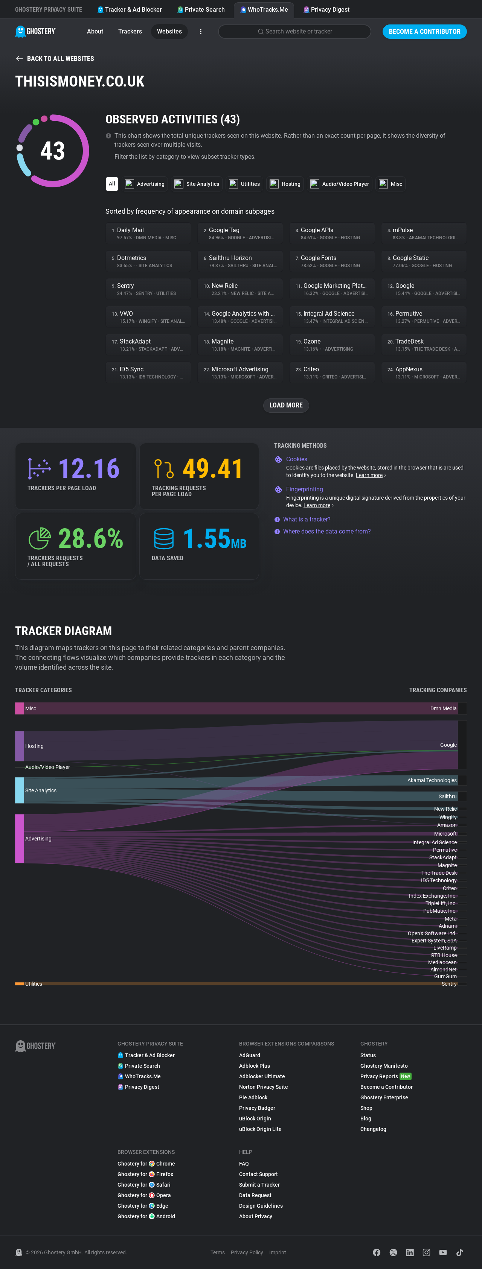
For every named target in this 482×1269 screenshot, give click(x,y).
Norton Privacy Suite (263, 1087)
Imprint (277, 1252)
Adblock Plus (254, 1066)
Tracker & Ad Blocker (129, 9)
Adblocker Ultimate (262, 1076)
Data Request (255, 1195)
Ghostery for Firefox (145, 1174)
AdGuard (249, 1055)
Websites (169, 31)
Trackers (130, 31)
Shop (366, 1108)
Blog (365, 1119)
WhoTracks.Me (264, 9)
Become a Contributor (425, 31)
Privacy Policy (247, 1252)
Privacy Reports (386, 1076)
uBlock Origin (255, 1119)
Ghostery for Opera (144, 1195)
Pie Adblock (253, 1097)
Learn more (371, 475)
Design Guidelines (261, 1206)
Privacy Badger (257, 1108)
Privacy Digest (326, 9)
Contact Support (258, 1174)
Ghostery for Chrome (146, 1164)
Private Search (201, 9)
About (95, 31)
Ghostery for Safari (144, 1185)
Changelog (373, 1129)
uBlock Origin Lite (260, 1129)
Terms (217, 1252)
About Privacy (255, 1216)
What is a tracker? (302, 519)
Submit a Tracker (259, 1185)
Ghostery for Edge (142, 1206)
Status (368, 1055)
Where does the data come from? (322, 531)
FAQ (244, 1164)
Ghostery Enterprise (384, 1097)
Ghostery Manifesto (384, 1066)
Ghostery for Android (146, 1216)
